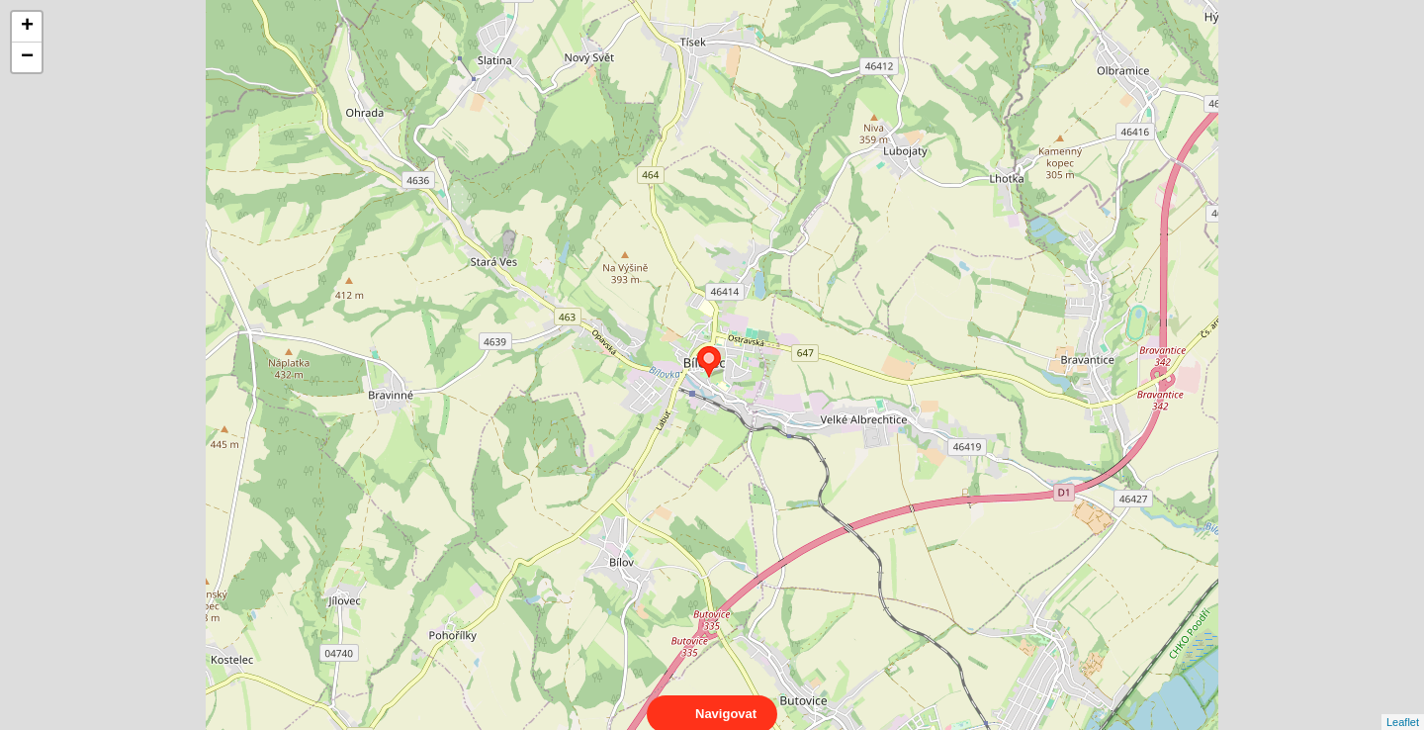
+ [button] (27, 27)
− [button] (27, 57)
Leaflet (1402, 704)
